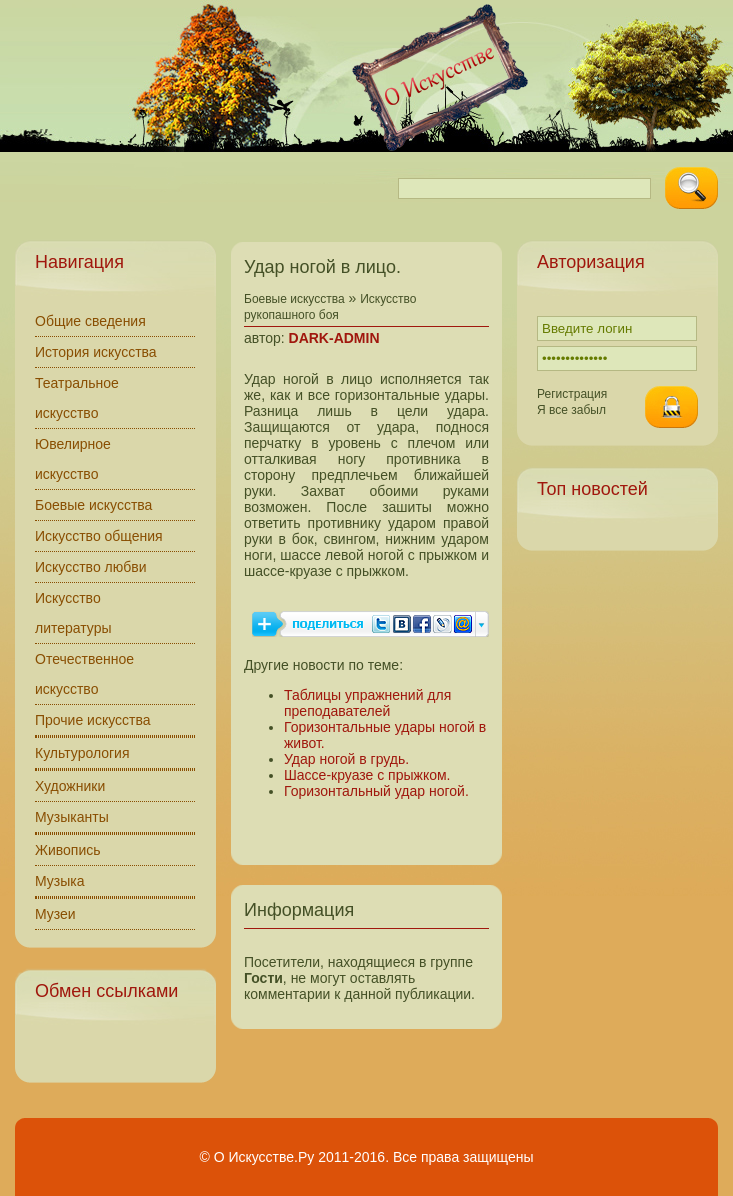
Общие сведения (90, 321)
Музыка (60, 881)
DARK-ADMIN (334, 338)
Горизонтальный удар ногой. (376, 791)
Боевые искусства (93, 505)
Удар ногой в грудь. (346, 759)
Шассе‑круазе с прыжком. (367, 775)
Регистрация (572, 394)
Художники (70, 786)
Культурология (82, 753)
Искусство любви (91, 567)
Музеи (55, 914)
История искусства (96, 352)
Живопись (68, 850)
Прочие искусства (93, 720)
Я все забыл (571, 410)
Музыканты (72, 817)
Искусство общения (99, 536)
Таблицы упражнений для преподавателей (367, 703)
